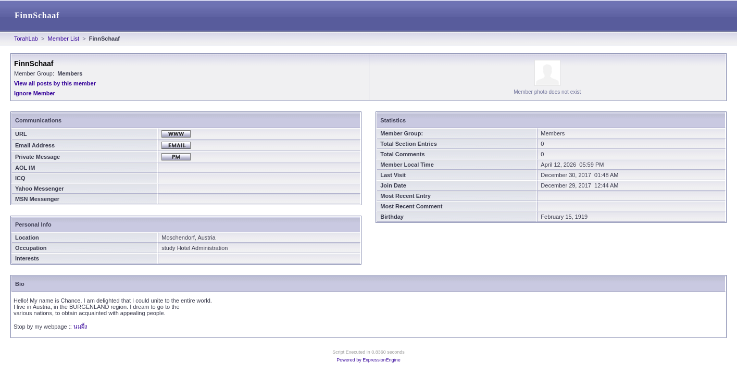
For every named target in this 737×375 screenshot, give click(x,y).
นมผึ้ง (80, 326)
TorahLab (26, 38)
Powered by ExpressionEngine (368, 359)
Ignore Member (34, 93)
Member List (64, 38)
